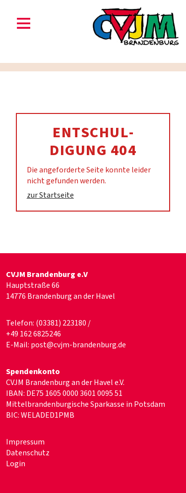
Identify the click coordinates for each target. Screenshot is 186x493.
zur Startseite (50, 195)
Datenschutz (28, 452)
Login (15, 463)
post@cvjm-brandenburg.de (78, 344)
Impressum (25, 442)
